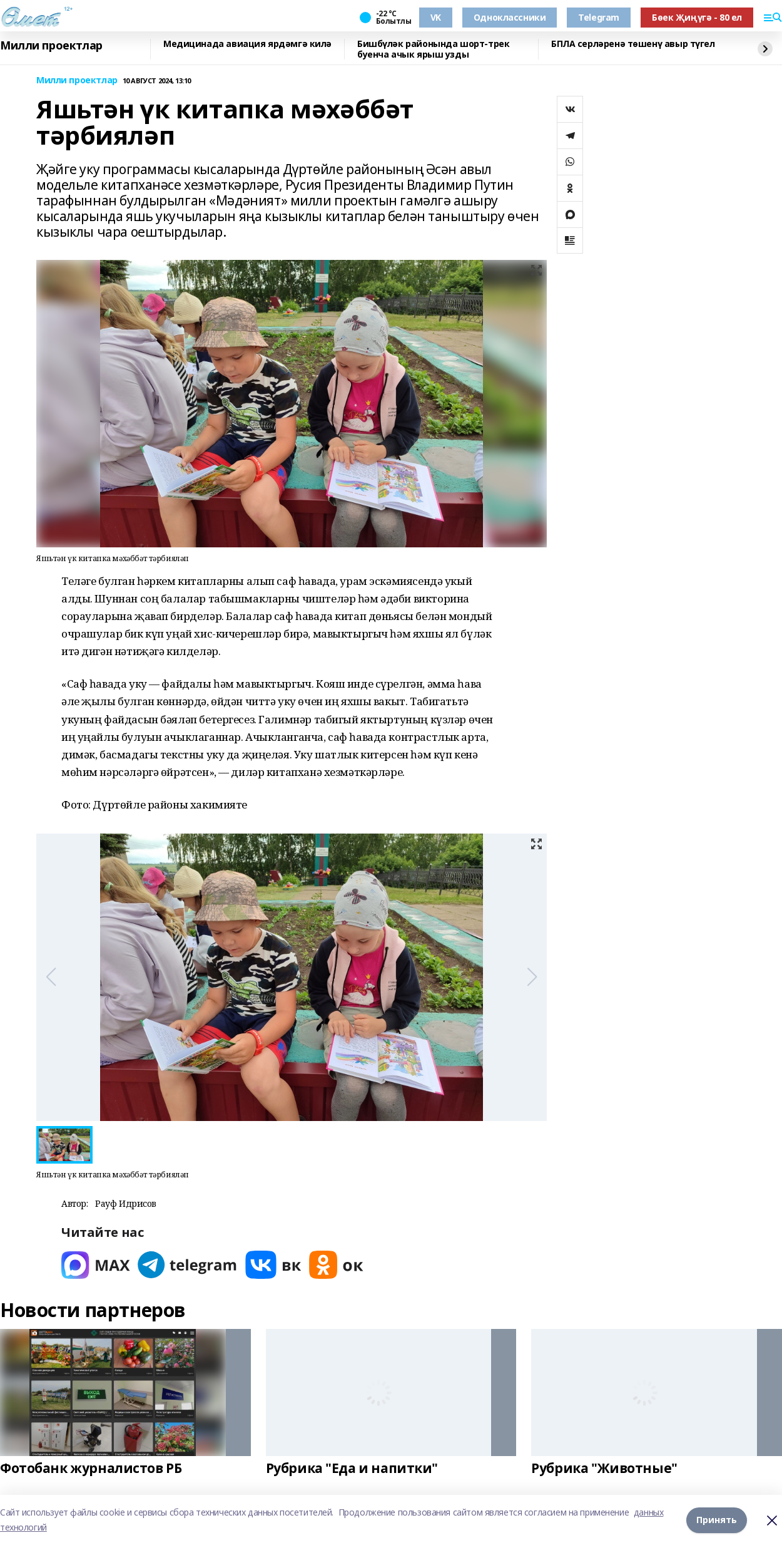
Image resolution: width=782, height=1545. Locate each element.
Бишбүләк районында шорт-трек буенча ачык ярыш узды (433, 49)
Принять (716, 1520)
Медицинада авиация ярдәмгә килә (247, 44)
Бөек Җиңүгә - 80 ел (697, 17)
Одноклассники (510, 17)
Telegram (598, 17)
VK (435, 17)
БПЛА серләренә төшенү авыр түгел (633, 44)
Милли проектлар (51, 46)
